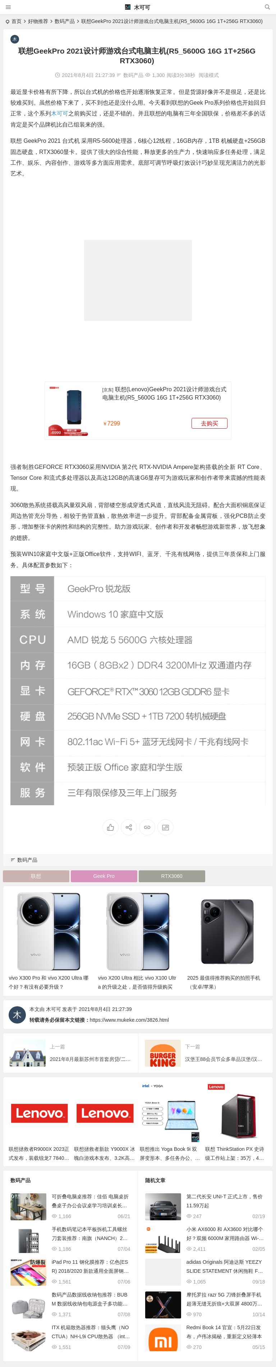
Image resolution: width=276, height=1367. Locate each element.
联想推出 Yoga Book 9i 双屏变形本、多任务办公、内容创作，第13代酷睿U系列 (170, 1158)
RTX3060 (172, 876)
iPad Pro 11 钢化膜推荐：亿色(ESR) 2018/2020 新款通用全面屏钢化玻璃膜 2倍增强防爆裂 (90, 1271)
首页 (17, 21)
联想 (36, 876)
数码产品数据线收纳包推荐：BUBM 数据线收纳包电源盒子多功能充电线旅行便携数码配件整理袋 (90, 1304)
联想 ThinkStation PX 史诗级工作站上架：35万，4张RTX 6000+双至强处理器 (234, 1158)
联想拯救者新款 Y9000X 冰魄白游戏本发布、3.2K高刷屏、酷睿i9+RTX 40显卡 (104, 1158)
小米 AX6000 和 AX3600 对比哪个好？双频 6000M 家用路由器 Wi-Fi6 (225, 1238)
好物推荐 (38, 21)
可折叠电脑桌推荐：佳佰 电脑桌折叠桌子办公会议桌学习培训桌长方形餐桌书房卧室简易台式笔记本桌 (90, 1205)
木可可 (137, 7)
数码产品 (65, 21)
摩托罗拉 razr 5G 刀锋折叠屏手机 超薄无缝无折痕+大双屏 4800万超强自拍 (224, 1304)
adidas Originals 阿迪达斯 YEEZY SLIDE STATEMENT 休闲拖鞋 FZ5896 (225, 1271)
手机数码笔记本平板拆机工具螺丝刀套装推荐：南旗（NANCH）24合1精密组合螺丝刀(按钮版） (89, 1238)
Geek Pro (104, 876)
